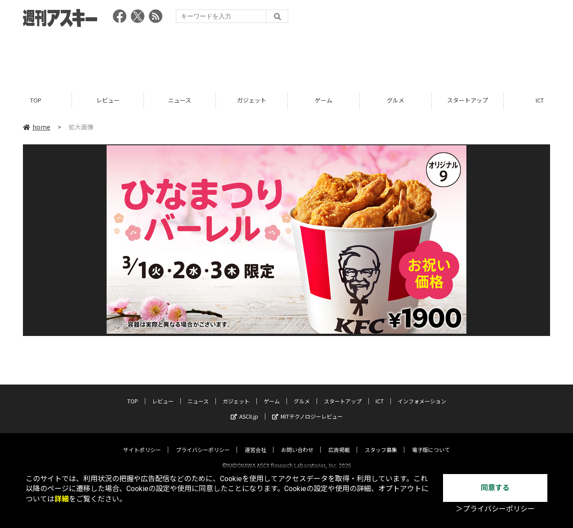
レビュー (108, 100)
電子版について (431, 441)
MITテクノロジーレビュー (307, 408)
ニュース (179, 100)
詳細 (61, 499)
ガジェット (251, 100)
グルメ (395, 100)
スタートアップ (467, 100)
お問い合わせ (297, 441)
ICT (380, 393)
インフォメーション (422, 393)
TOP (35, 100)
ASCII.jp (244, 408)
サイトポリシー (142, 441)
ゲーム (323, 100)
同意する (495, 487)
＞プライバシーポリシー (495, 509)
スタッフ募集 (381, 441)
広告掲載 (339, 441)
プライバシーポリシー (203, 441)
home (36, 126)
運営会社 (255, 441)
